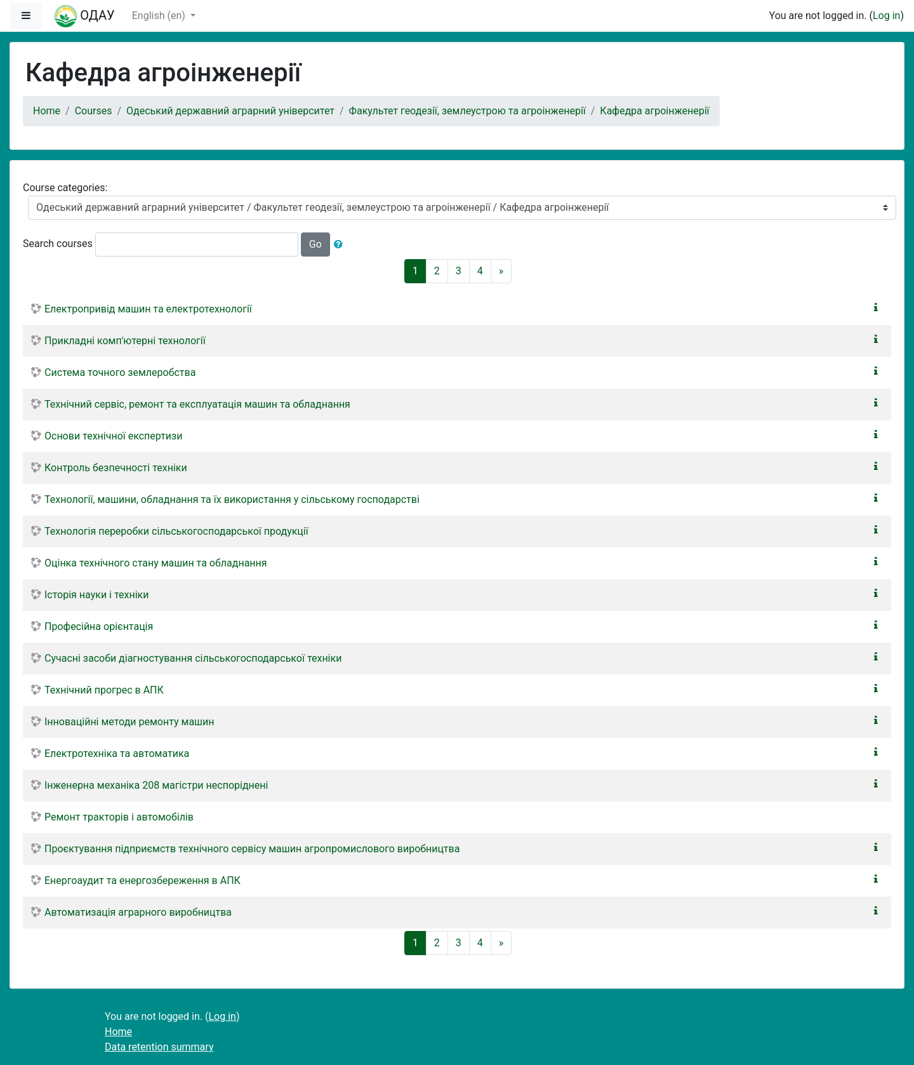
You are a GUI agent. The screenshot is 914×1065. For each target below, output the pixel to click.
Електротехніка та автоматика (116, 753)
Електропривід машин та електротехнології (148, 309)
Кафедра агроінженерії (654, 111)
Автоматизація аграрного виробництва (138, 912)
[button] (341, 244)
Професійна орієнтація (98, 626)
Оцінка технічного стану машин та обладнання (155, 563)
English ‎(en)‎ (160, 16)
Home (46, 111)
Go (315, 244)
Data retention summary (159, 1047)
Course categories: (65, 188)
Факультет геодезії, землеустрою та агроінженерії (467, 111)
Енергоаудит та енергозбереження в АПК (142, 880)
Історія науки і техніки (96, 595)
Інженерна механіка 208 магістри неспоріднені (156, 785)
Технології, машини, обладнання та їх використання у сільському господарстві (232, 499)
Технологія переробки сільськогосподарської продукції (176, 531)
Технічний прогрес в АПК (104, 690)
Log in (886, 16)
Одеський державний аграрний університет (230, 111)
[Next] (501, 271)
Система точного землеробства (119, 372)
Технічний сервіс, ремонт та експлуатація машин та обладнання (197, 404)
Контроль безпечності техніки (115, 468)
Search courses (58, 244)
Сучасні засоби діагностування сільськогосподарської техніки (192, 658)
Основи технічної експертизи (113, 436)
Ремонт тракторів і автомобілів (119, 817)
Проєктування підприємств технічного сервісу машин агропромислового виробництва (252, 849)
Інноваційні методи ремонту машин (129, 722)
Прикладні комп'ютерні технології (125, 341)
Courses (93, 111)
